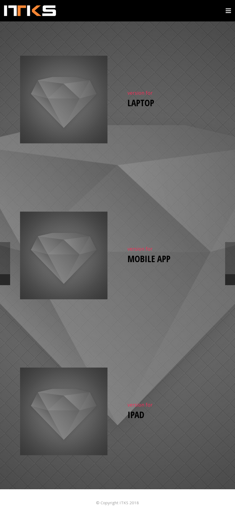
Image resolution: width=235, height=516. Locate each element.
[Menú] (228, 10)
